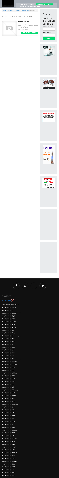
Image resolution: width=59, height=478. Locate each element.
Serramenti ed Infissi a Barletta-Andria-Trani (11, 312)
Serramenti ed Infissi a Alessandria (9, 364)
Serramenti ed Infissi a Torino (8, 412)
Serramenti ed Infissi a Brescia (8, 372)
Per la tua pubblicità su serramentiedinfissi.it (11, 303)
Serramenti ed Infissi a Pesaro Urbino (10, 343)
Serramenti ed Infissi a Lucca (8, 389)
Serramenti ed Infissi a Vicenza (8, 418)
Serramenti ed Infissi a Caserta (8, 318)
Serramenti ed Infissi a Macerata (9, 446)
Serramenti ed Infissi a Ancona (8, 421)
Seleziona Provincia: (48, 26)
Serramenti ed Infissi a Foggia (8, 381)
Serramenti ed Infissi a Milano (8, 392)
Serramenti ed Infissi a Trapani (8, 469)
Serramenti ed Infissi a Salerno (8, 407)
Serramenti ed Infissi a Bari (7, 424)
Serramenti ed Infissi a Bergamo (9, 313)
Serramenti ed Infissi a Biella (8, 370)
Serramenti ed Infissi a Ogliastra (9, 395)
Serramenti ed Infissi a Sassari (8, 464)
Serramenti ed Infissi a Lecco (8, 387)
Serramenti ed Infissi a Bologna (8, 427)
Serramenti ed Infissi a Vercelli (8, 417)
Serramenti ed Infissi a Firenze (8, 324)
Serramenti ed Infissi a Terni (8, 355)
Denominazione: (47, 32)
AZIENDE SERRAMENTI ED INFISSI (44, 4)
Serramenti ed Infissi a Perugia (8, 455)
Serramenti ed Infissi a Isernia (8, 441)
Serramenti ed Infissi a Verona (8, 474)
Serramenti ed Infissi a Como (8, 376)
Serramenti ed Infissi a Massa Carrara (10, 390)
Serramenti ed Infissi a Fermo (8, 380)
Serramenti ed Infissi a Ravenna (8, 347)
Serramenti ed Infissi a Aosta (8, 309)
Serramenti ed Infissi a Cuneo (8, 435)
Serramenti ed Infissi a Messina (8, 335)
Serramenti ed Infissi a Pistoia (8, 401)
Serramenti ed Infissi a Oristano (8, 340)
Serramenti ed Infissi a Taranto (8, 410)
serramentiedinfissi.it (6, 295)
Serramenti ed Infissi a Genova (8, 383)
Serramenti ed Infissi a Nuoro (8, 338)
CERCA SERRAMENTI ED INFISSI (27, 4)
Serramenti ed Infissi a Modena (8, 449)
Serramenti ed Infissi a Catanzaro (9, 432)
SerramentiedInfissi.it (8, 10)
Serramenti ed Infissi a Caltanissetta (9, 373)
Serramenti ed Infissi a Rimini (8, 406)
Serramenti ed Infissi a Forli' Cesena (9, 438)
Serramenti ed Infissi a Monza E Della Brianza (11, 336)
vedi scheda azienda (29, 33)
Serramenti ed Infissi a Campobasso (9, 430)
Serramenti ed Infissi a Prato (8, 403)
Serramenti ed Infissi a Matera (8, 447)
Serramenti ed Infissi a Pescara (8, 400)
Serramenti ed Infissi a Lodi (7, 332)
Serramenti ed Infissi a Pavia (8, 398)
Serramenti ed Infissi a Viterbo (8, 475)
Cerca (48, 38)
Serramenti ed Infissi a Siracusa (8, 466)
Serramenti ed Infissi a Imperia (8, 384)
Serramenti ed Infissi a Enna (8, 323)
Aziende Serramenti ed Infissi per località (10, 304)
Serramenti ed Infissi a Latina (8, 443)
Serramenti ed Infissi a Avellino (8, 367)
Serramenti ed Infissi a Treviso (8, 414)
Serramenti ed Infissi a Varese (8, 415)
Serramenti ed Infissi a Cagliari (8, 316)
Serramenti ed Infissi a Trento (8, 357)
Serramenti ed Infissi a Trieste (8, 471)
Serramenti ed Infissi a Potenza (8, 346)
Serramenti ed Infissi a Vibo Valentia (9, 361)
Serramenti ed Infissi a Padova (8, 397)
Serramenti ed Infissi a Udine (8, 358)
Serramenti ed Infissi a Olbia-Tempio (9, 452)
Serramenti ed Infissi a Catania (8, 375)
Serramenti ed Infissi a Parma (8, 341)
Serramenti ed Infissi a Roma (8, 463)
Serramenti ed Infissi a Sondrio (8, 353)
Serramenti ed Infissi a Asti (7, 310)
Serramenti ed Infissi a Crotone (8, 378)
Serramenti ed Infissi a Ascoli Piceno (9, 423)
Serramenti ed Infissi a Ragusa (8, 460)
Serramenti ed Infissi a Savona (8, 352)
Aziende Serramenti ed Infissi (22, 10)
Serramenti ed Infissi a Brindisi (8, 429)
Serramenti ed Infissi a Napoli (8, 393)
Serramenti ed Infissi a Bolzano (8, 315)
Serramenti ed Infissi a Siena (8, 409)
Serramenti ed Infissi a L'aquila (8, 329)
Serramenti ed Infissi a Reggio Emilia (9, 461)
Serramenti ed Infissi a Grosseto (9, 327)
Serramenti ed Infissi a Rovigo (8, 350)
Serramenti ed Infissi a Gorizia (8, 440)
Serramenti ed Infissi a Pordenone (9, 458)
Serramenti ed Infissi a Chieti (8, 319)
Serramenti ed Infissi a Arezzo (8, 366)
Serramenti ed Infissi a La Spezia (9, 386)
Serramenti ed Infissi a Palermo (8, 453)
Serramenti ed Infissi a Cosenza (8, 433)
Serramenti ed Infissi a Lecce (8, 330)
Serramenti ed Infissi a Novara (8, 450)
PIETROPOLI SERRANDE (23, 21)
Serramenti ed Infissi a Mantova (8, 333)
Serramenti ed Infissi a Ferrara (8, 436)
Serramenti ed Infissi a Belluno (8, 369)
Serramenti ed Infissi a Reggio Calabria (10, 404)
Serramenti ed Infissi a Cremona (9, 321)
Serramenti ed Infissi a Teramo (8, 467)
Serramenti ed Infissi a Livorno (8, 444)
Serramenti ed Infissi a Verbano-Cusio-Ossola (11, 360)
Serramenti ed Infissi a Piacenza (9, 457)
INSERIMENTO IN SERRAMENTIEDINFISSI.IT (30, 6)
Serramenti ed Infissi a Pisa (7, 344)
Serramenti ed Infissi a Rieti (8, 349)
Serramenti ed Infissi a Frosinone (9, 326)
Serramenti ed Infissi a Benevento (9, 426)
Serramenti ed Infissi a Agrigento (9, 307)
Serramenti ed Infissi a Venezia (8, 472)
